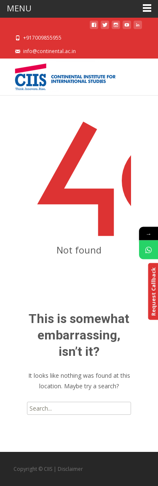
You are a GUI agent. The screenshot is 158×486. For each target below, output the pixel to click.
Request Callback (153, 291)
